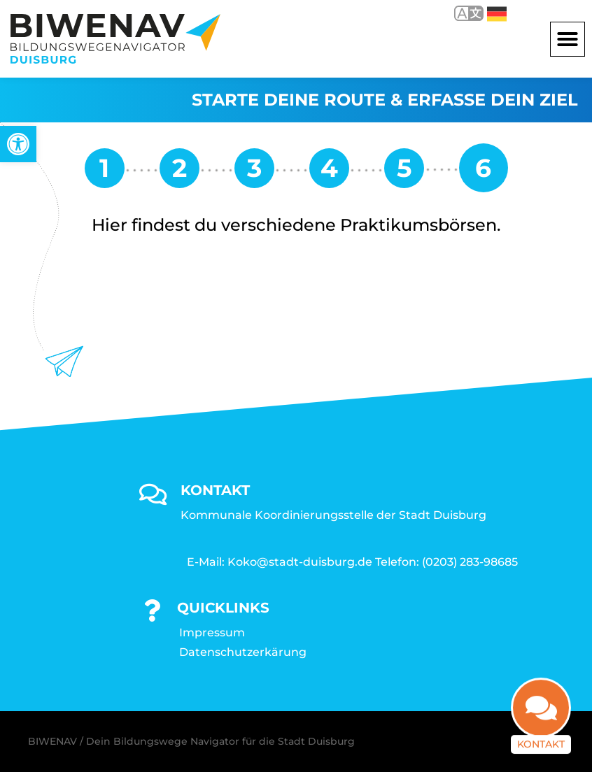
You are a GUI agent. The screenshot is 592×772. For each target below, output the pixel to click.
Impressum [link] (212, 632)
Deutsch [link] (497, 14)
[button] (567, 39)
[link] (18, 144)
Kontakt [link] (541, 736)
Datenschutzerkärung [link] (242, 652)
